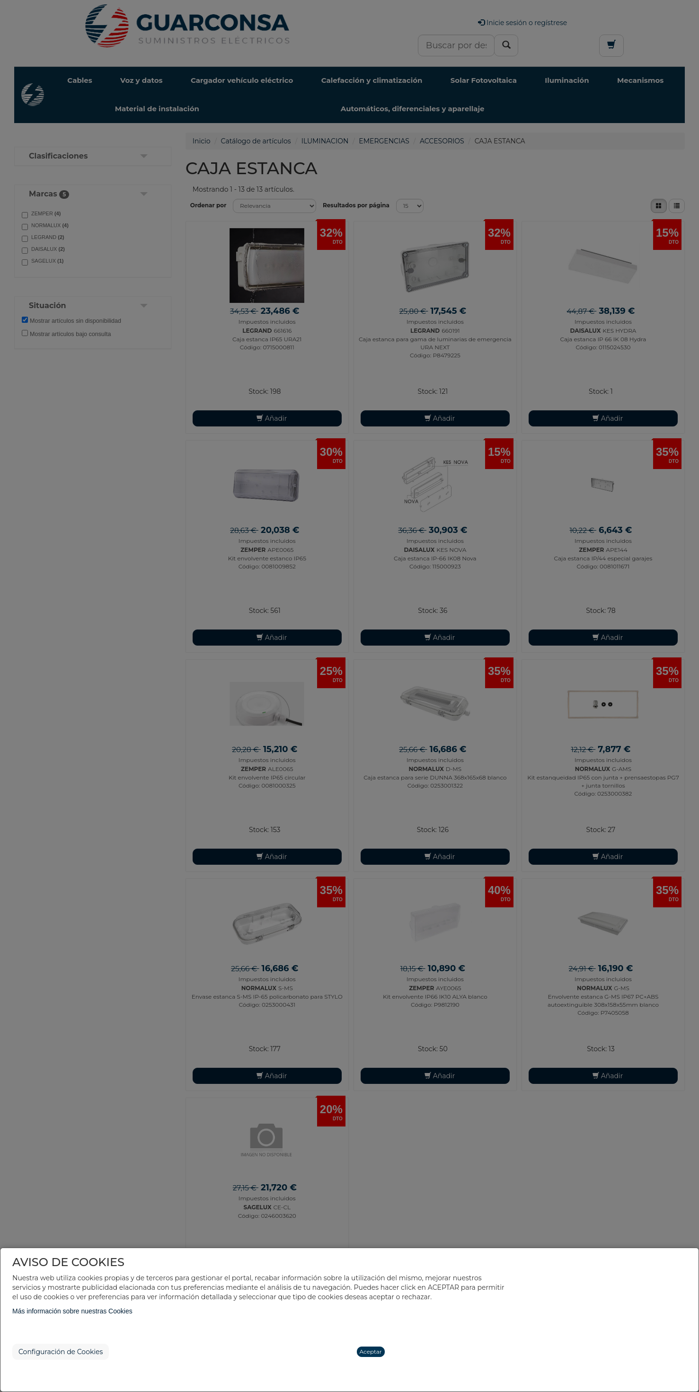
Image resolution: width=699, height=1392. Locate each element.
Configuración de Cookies (60, 1352)
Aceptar (371, 1351)
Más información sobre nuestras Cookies (72, 1311)
